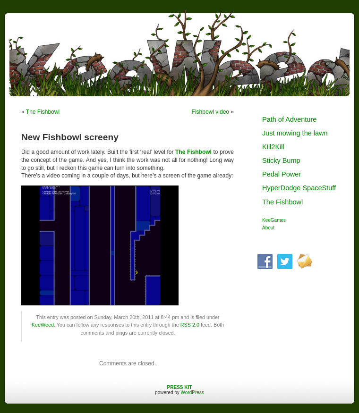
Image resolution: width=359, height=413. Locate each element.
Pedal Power (281, 174)
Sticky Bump (281, 160)
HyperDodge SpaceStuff (299, 188)
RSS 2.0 (189, 325)
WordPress (192, 392)
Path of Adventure (289, 119)
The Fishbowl (43, 112)
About (268, 227)
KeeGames (274, 220)
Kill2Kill (273, 147)
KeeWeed (43, 325)
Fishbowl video (210, 112)
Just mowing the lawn (295, 133)
